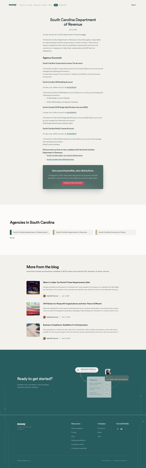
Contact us (101, 428)
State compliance (77, 428)
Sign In (133, 5)
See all (12, 238)
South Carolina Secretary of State (112, 232)
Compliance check (77, 444)
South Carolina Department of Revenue (71, 232)
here (84, 34)
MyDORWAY (71, 87)
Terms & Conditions (119, 460)
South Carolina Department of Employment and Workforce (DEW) (39, 232)
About (45, 5)
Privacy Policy (106, 460)
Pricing (29, 5)
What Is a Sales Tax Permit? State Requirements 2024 (66, 282)
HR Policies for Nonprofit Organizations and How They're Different (72, 304)
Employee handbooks (78, 440)
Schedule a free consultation (73, 183)
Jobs (99, 436)
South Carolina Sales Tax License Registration (65, 155)
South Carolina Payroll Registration (60, 159)
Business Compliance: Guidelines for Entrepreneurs (65, 325)
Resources (37, 5)
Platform (22, 5)
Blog (50, 5)
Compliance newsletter (79, 448)
